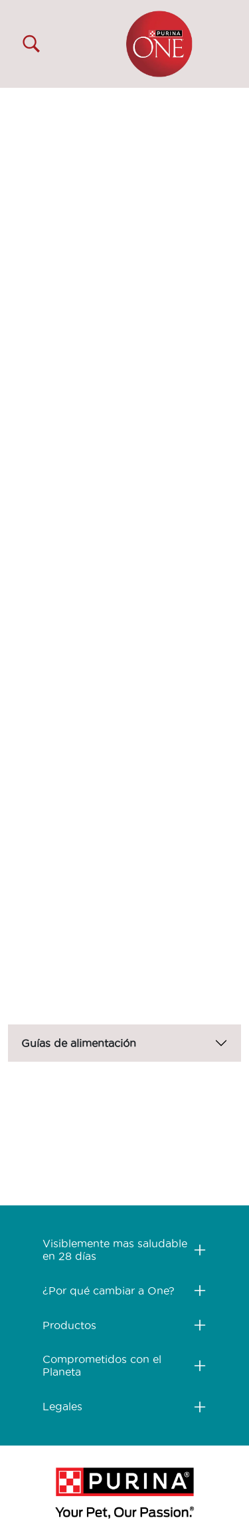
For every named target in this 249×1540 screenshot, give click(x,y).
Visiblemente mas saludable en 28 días (114, 1249)
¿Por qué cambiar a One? (108, 1291)
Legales (62, 1406)
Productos (69, 1325)
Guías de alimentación (78, 1043)
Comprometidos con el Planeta (101, 1365)
